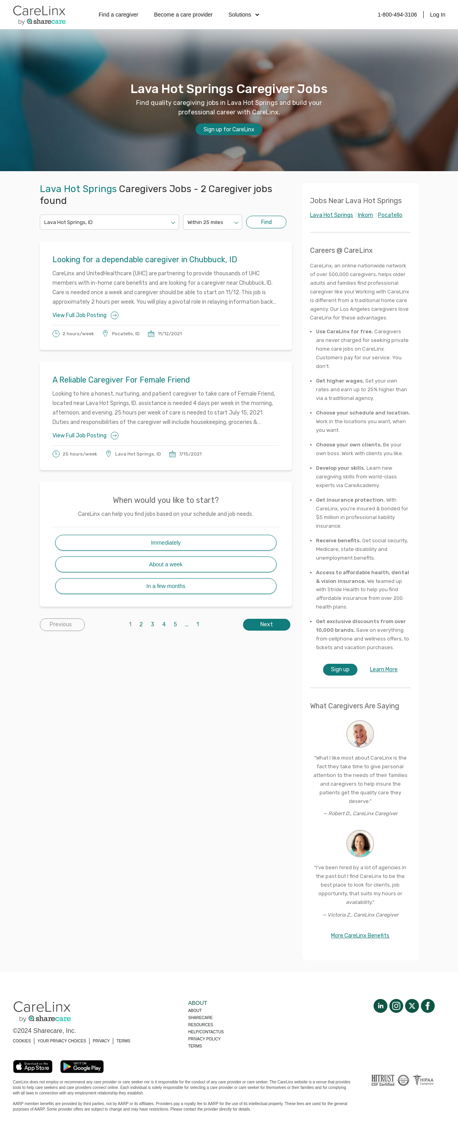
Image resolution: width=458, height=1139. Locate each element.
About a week (166, 564)
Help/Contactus (206, 1032)
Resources (200, 1025)
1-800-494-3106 (397, 14)
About (195, 1010)
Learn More (384, 669)
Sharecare (200, 1018)
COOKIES (22, 1041)
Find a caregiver (118, 14)
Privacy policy (204, 1039)
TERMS (123, 1041)
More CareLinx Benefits (360, 935)
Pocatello (390, 215)
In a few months (165, 586)
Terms (195, 1046)
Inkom (365, 215)
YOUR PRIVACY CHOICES (61, 1041)
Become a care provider (183, 14)
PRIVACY (101, 1041)
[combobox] (44, 222)
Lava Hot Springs (331, 215)
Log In (437, 14)
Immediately (166, 543)
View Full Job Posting (85, 315)
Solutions (243, 14)
